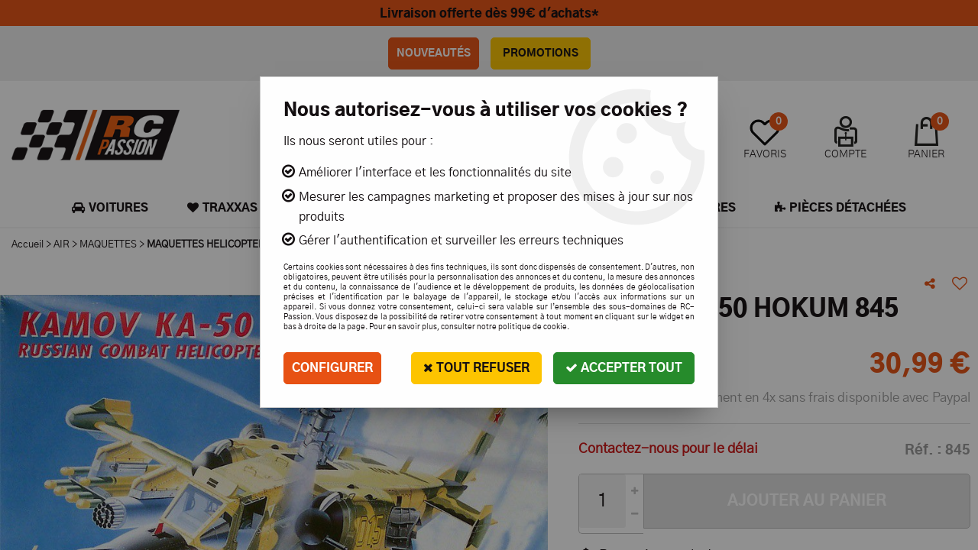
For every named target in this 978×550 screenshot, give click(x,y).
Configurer (332, 368)
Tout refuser (476, 367)
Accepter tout (623, 367)
